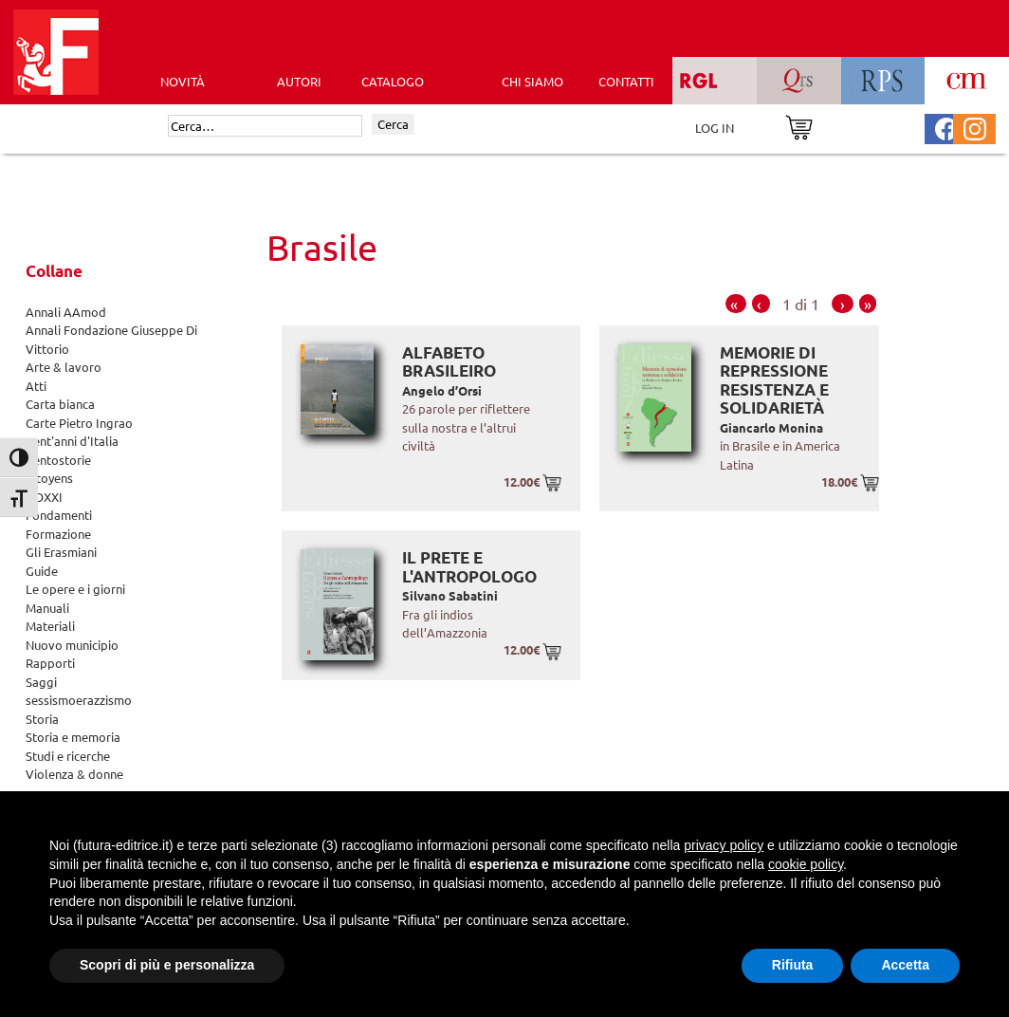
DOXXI (44, 497)
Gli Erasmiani (61, 552)
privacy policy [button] (723, 845)
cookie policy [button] (805, 864)
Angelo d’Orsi (442, 390)
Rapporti (50, 663)
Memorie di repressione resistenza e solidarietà (774, 380)
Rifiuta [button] (793, 964)
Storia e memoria (73, 737)
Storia (42, 719)
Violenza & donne (74, 774)
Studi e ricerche (68, 756)
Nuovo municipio (72, 645)
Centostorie (58, 460)
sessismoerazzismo (79, 700)
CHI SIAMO (532, 81)
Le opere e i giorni (75, 589)
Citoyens (49, 478)
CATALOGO (392, 81)
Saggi (41, 682)
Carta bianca (60, 404)
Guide (42, 571)
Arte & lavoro (63, 367)
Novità (182, 81)
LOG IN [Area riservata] (714, 128)
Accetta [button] (905, 964)
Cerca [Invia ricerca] (393, 124)
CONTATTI (626, 81)
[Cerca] (265, 126)
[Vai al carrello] (799, 126)
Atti (36, 386)
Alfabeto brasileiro (449, 361)
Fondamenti (59, 515)
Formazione (58, 534)
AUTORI (299, 81)
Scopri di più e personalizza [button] (167, 964)
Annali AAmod (66, 312)
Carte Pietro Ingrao (79, 423)
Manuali (47, 608)
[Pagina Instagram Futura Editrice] (974, 127)
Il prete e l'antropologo (469, 566)
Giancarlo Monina (771, 427)
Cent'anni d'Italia (72, 441)
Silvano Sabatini (450, 595)
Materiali (50, 626)
